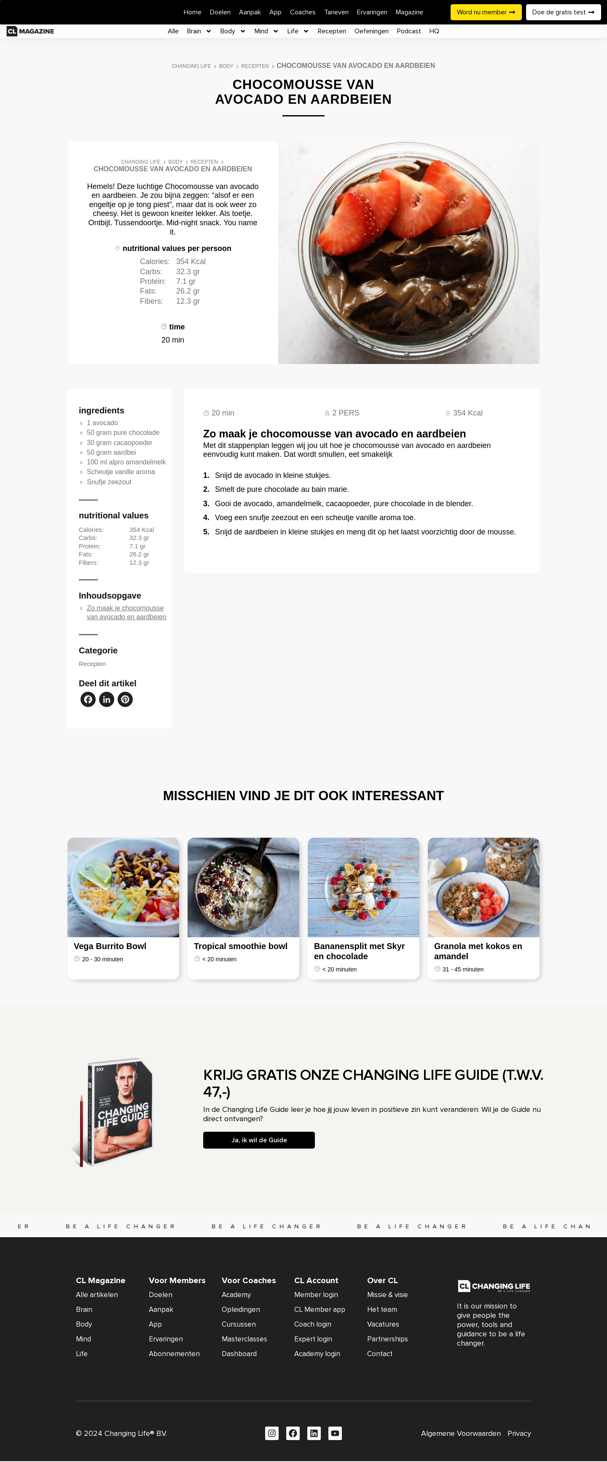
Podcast (409, 31)
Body (233, 31)
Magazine (409, 12)
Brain (199, 31)
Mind (267, 31)
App (275, 12)
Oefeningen (372, 31)
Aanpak (250, 12)
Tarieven (336, 12)
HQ (434, 31)
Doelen (220, 12)
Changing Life (191, 66)
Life (298, 31)
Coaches (303, 12)
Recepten (332, 31)
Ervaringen (372, 12)
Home (192, 12)
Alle (173, 31)
